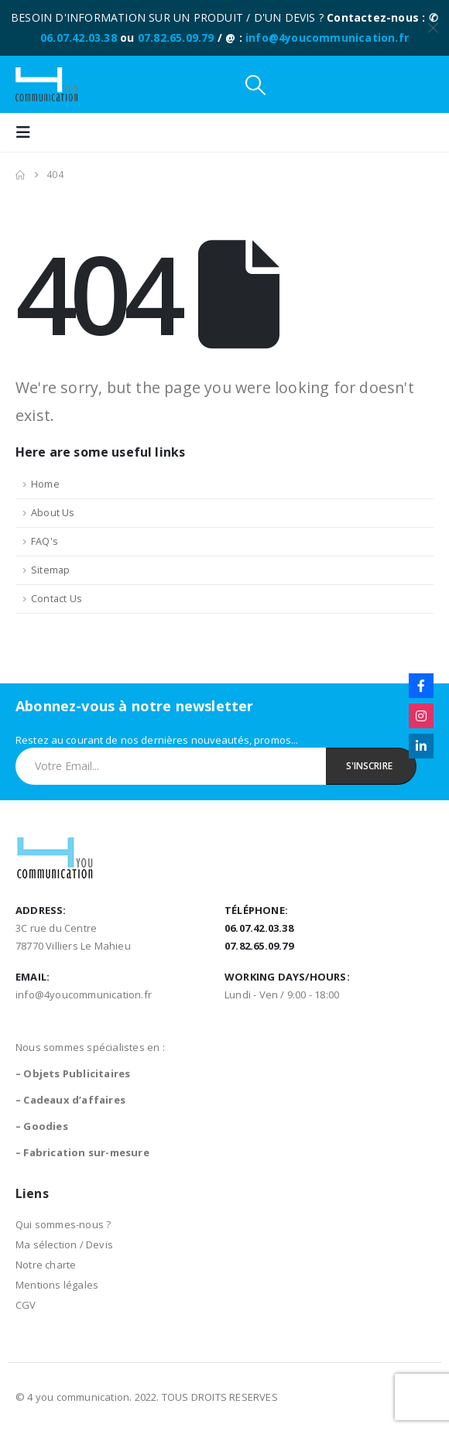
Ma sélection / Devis (64, 1244)
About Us (53, 512)
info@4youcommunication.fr (327, 37)
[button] (255, 84)
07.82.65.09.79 (176, 37)
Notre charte (45, 1265)
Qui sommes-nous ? (63, 1224)
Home (45, 484)
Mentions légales (56, 1285)
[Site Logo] (46, 84)
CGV (25, 1305)
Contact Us (56, 598)
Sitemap (50, 570)
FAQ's (44, 541)
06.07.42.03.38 (78, 37)
